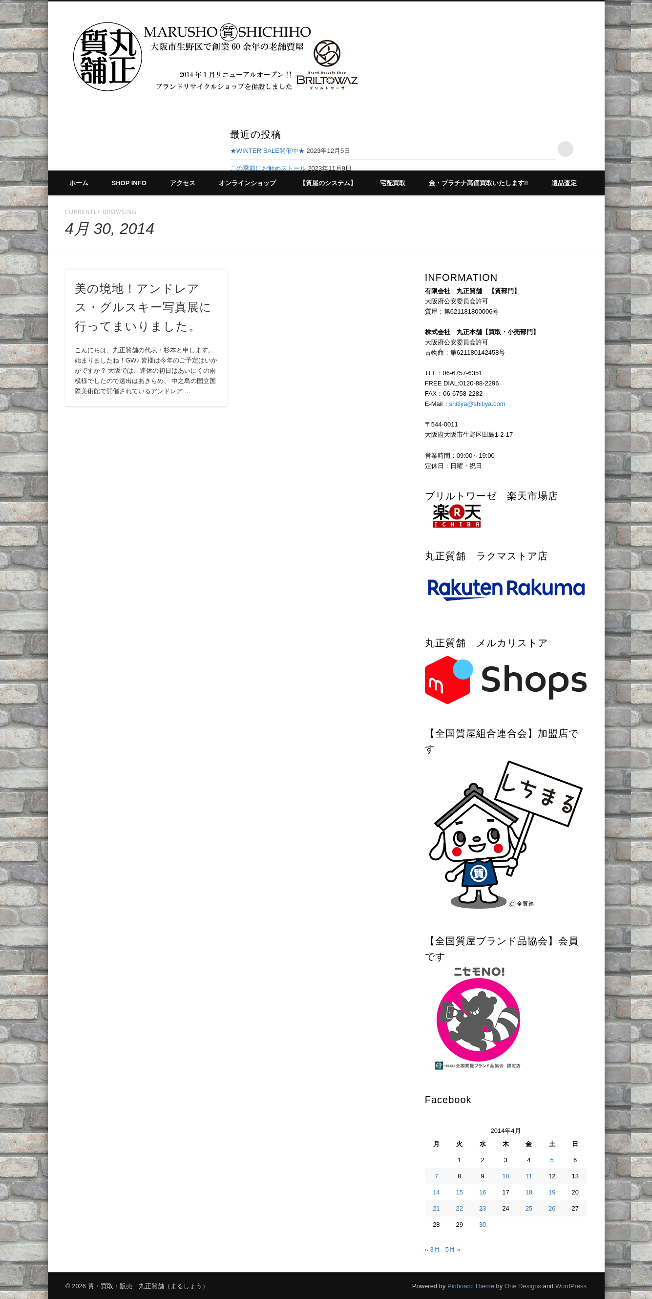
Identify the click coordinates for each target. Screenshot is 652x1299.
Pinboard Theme (470, 1286)
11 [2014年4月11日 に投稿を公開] (529, 1176)
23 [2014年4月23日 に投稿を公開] (482, 1208)
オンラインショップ (247, 183)
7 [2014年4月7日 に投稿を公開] (436, 1176)
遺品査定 (564, 183)
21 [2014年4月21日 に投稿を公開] (436, 1208)
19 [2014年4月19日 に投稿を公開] (551, 1192)
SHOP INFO (129, 183)
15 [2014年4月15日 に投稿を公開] (459, 1192)
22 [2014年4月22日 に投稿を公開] (459, 1208)
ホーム (78, 183)
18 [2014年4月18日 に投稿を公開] (529, 1192)
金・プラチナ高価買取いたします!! (478, 183)
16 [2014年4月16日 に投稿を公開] (482, 1192)
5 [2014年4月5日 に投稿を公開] (552, 1160)
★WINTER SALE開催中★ (267, 150)
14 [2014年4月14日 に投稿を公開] (436, 1192)
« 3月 (432, 1249)
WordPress (571, 1286)
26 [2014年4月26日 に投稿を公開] (551, 1208)
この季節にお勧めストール (268, 168)
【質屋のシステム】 (328, 183)
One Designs (523, 1286)
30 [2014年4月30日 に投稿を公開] (482, 1224)
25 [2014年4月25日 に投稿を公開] (529, 1208)
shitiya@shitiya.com (477, 403)
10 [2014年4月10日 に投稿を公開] (505, 1176)
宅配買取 (392, 183)
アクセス (182, 183)
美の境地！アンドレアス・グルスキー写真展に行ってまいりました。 (143, 307)
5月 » (453, 1249)
